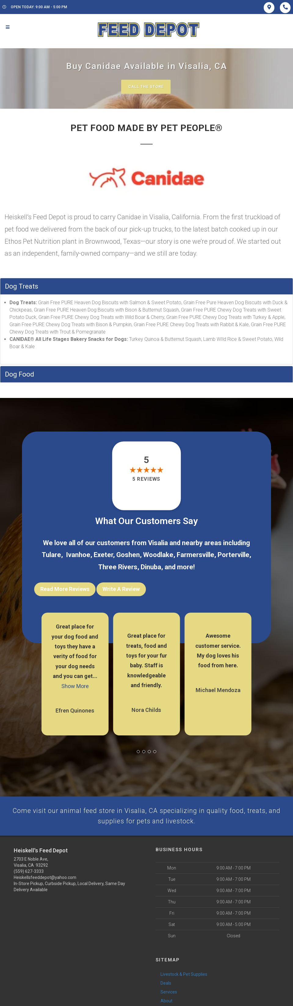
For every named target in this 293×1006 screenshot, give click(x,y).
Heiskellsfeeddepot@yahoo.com (45, 877)
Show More (75, 685)
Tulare (51, 555)
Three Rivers (117, 567)
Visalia (158, 543)
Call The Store (146, 86)
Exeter (103, 555)
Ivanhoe (78, 555)
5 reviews (146, 479)
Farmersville (195, 555)
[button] (138, 750)
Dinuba (151, 567)
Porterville (233, 555)
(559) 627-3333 (29, 871)
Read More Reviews (64, 589)
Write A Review (121, 589)
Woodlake (158, 555)
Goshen (128, 555)
